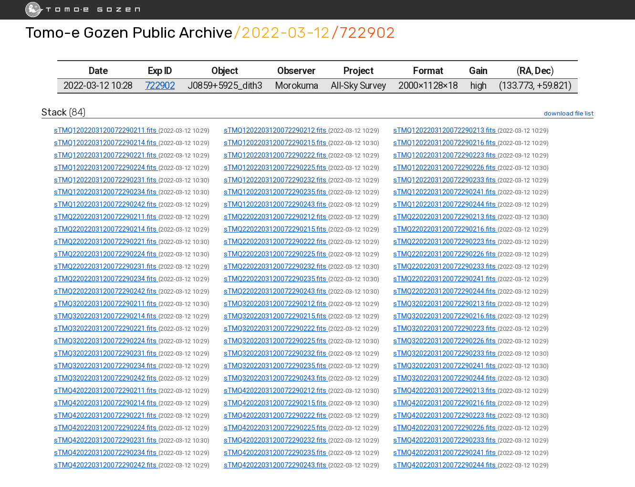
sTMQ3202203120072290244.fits (445, 378)
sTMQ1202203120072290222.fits (276, 155)
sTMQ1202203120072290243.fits (276, 204)
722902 (160, 85)
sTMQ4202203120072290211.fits (106, 390)
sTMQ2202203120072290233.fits (445, 266)
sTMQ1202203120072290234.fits (106, 192)
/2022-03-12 (282, 32)
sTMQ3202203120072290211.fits (106, 303)
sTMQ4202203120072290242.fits (106, 465)
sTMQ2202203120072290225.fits (276, 254)
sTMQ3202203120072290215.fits (276, 316)
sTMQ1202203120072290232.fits (276, 180)
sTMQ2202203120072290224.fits (106, 254)
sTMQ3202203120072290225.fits (276, 341)
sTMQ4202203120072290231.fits (106, 440)
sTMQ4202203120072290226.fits (445, 427)
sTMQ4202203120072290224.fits (106, 427)
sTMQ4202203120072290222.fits (276, 415)
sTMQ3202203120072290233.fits (445, 353)
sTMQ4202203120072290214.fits (106, 403)
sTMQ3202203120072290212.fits (276, 303)
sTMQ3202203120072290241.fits (445, 365)
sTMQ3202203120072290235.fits (276, 365)
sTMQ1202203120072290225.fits (276, 167)
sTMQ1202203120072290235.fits (276, 192)
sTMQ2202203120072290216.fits (445, 229)
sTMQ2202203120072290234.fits (106, 279)
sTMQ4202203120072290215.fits (276, 403)
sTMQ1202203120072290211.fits (106, 130)
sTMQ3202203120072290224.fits (106, 341)
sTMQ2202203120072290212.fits (276, 216)
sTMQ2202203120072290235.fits (276, 279)
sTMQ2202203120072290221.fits (106, 241)
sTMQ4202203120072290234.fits (106, 452)
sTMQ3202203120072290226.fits (445, 341)
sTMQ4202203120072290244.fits (445, 465)
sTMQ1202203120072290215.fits (276, 142)
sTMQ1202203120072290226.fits (445, 167)
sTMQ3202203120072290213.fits (445, 303)
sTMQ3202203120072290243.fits (276, 378)
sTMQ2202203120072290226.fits (445, 254)
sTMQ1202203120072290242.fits (106, 204)
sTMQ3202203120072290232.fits (276, 353)
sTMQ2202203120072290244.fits (445, 291)
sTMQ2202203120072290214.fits (106, 229)
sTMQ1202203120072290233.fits (445, 180)
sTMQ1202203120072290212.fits (276, 130)
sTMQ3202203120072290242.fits (106, 378)
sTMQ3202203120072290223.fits (445, 328)
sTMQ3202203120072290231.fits (106, 353)
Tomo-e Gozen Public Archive (128, 32)
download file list (568, 113)
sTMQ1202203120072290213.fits (445, 130)
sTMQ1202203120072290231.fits (106, 180)
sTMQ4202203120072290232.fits (276, 440)
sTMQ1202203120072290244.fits (445, 204)
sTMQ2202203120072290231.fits (106, 266)
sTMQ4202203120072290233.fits (445, 440)
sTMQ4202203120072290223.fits (445, 415)
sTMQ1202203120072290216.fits (445, 142)
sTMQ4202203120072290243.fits (276, 465)
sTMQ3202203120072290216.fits (445, 316)
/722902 (364, 32)
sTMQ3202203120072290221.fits (106, 328)
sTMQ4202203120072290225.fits (276, 427)
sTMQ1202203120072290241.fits (445, 192)
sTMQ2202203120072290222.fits (276, 241)
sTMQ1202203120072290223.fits (445, 155)
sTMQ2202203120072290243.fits (276, 291)
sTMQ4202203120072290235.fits (276, 452)
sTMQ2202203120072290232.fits (276, 266)
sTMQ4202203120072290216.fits (445, 403)
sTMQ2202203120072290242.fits (106, 291)
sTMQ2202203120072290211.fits (106, 216)
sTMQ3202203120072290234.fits (106, 365)
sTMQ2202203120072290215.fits (276, 229)
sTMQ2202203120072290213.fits (445, 216)
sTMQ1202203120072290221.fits (106, 155)
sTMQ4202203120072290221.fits (106, 415)
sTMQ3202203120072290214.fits (106, 316)
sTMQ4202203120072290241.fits (445, 452)
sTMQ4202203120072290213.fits (445, 390)
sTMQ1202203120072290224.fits (106, 167)
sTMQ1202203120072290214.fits (106, 142)
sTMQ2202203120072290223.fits (445, 241)
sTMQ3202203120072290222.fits (276, 328)
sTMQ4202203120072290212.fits (276, 390)
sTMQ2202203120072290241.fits (445, 279)
